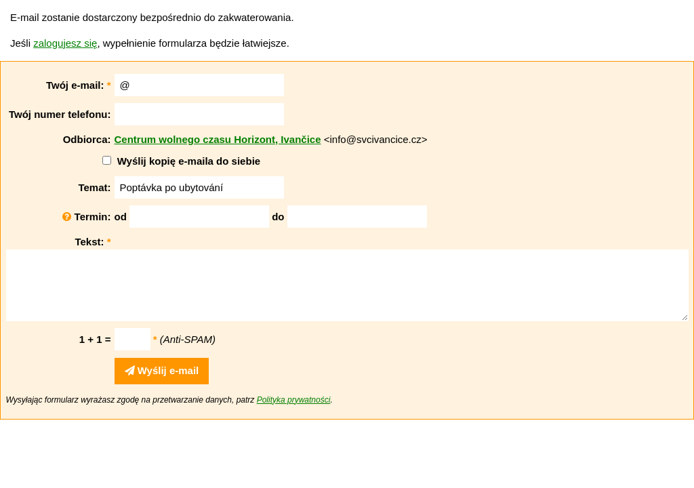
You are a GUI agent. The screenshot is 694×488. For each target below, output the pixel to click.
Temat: (94, 187)
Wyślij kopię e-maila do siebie (188, 161)
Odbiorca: (87, 139)
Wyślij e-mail (162, 370)
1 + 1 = (95, 339)
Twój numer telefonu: (60, 114)
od (121, 216)
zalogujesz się (65, 43)
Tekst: (92, 241)
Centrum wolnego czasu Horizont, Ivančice (218, 139)
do (278, 216)
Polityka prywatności (294, 400)
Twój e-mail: (78, 85)
